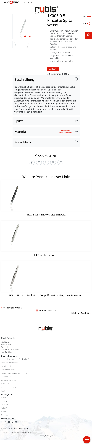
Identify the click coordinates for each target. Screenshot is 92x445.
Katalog (4, 401)
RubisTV (4, 408)
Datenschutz (15, 432)
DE (25, 2)
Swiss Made (23, 142)
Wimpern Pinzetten (8, 380)
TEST (3, 391)
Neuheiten (5, 384)
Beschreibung (25, 79)
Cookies (28, 432)
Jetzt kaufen (53, 69)
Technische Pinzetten (9, 387)
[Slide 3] (32, 36)
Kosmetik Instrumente (9, 363)
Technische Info (7, 415)
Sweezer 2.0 (6, 377)
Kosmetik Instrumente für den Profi (15, 359)
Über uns (4, 404)
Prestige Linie (6, 366)
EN (31, 2)
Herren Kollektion (8, 370)
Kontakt (4, 411)
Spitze (19, 121)
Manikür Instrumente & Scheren (14, 373)
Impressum (5, 432)
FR (28, 2)
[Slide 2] (30, 36)
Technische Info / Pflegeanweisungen (66, 131)
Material (21, 131)
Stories (4, 397)
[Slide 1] (25, 36)
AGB (22, 432)
